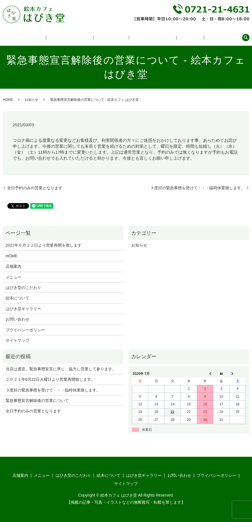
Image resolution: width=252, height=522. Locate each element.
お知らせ (31, 100)
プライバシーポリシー (25, 330)
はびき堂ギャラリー (172, 37)
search (246, 37)
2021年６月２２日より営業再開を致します (43, 245)
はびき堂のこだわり (105, 37)
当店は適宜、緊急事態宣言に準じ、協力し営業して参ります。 (61, 369)
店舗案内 (202, 37)
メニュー (76, 37)
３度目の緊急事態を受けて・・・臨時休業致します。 (197, 188)
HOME (8, 100)
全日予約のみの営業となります (34, 188)
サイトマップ (17, 340)
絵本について (139, 37)
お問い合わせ (226, 37)
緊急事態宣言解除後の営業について (37, 400)
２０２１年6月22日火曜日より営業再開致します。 (50, 379)
